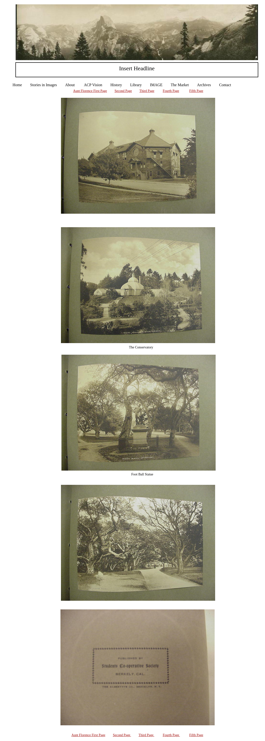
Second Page (123, 91)
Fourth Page (171, 91)
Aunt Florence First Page (90, 91)
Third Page (146, 91)
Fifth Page (196, 91)
